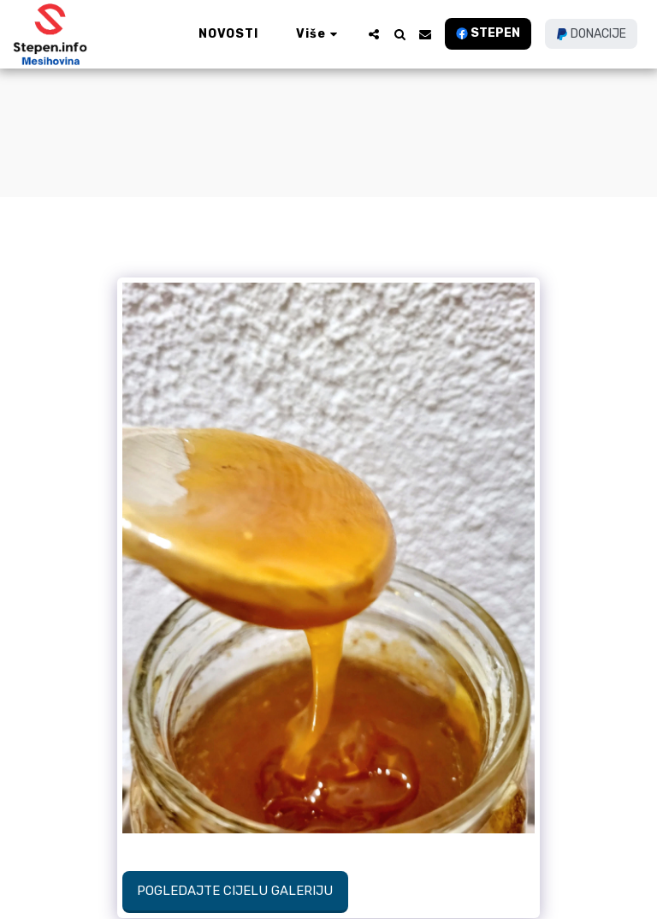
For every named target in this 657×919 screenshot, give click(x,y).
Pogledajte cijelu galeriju (235, 890)
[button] (374, 34)
